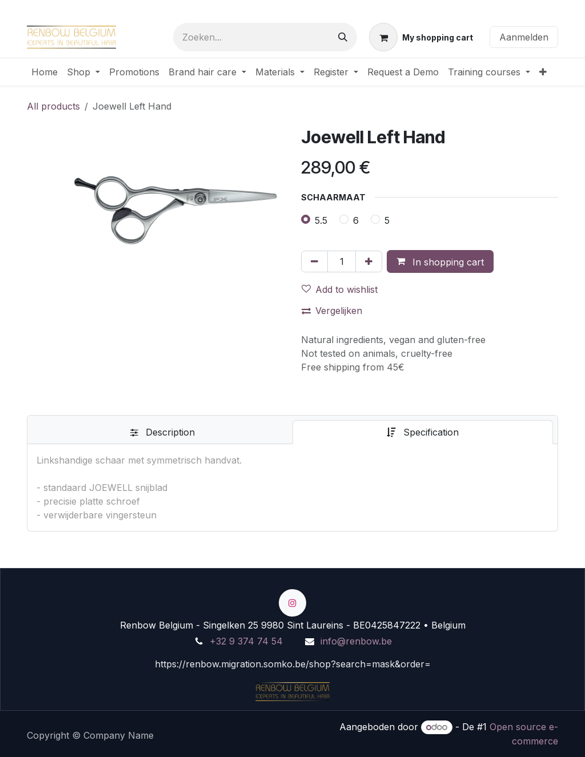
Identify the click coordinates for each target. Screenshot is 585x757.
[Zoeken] (342, 37)
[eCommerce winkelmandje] (421, 37)
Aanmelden (523, 37)
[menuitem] (44, 72)
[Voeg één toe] (368, 261)
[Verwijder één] (314, 261)
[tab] (162, 432)
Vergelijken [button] (332, 310)
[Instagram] (292, 603)
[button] (440, 261)
